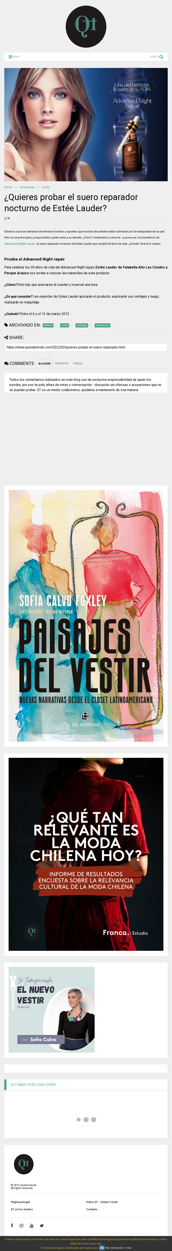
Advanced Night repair (19, 243)
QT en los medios (22, 1209)
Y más (128, 1247)
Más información (114, 1247)
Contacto (91, 1209)
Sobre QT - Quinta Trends (102, 1202)
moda (46, 187)
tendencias (27, 187)
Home (8, 187)
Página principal (20, 1202)
